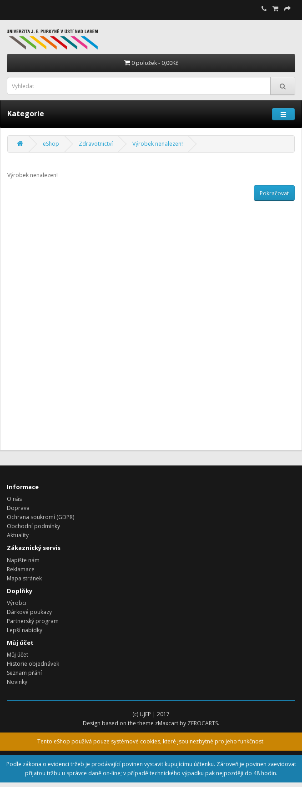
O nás (14, 499)
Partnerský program (33, 621)
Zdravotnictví (96, 144)
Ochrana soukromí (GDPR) (40, 517)
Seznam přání (24, 673)
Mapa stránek (24, 578)
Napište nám (23, 560)
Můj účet (17, 654)
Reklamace (21, 569)
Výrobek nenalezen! (157, 144)
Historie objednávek (33, 664)
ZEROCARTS (202, 723)
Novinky (17, 682)
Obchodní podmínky (33, 526)
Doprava (18, 508)
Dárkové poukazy (29, 612)
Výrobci (16, 603)
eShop (51, 144)
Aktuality (18, 535)
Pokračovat (274, 193)
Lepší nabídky (24, 630)
